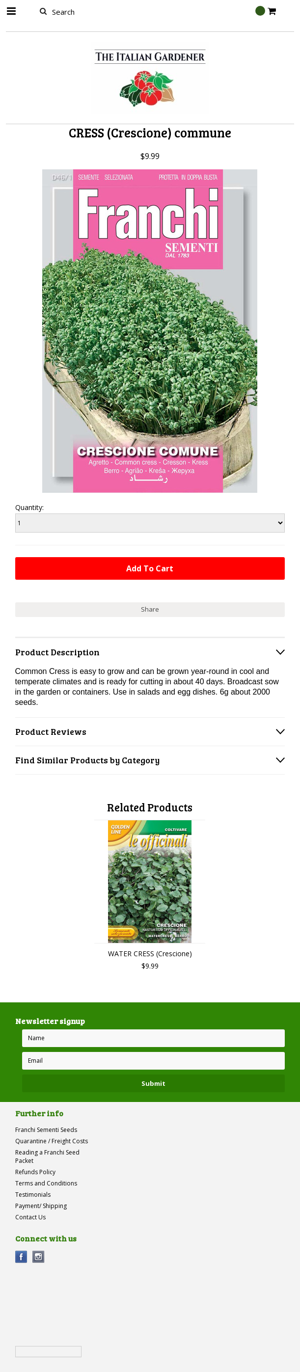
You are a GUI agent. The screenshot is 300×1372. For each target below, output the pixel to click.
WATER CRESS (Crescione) (150, 953)
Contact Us (30, 1217)
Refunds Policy (35, 1172)
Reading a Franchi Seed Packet (47, 1156)
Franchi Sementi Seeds (46, 1130)
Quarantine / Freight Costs (51, 1141)
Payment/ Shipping (41, 1206)
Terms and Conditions (46, 1183)
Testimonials (33, 1194)
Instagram (38, 1257)
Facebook (21, 1257)
